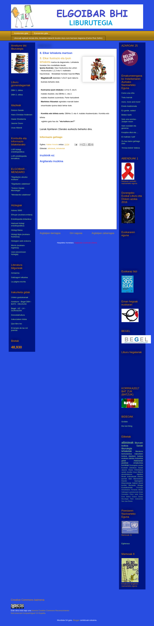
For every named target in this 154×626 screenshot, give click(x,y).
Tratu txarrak (126, 97)
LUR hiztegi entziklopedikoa (17, 150)
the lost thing (126, 426)
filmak (123, 476)
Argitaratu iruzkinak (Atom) (85, 243)
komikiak (125, 465)
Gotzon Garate (17, 110)
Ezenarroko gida (41, 33)
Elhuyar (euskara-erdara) (22, 215)
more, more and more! (130, 102)
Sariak (139, 445)
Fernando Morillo (137, 490)
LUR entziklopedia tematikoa (19, 157)
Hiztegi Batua (17, 230)
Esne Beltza (126, 496)
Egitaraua (125, 543)
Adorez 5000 (16, 210)
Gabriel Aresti (137, 483)
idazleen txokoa (136, 456)
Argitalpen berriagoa (50, 233)
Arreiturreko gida (21, 33)
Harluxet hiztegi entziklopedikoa (17, 224)
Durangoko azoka (136, 465)
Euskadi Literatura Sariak (132, 468)
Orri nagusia (76, 233)
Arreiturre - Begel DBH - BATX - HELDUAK (21, 303)
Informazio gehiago (51, 137)
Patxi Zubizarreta (136, 499)
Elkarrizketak (126, 483)
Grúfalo (124, 422)
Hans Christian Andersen (21, 115)
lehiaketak (60, 148)
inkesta (140, 476)
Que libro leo (16, 324)
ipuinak (124, 479)
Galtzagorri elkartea (19, 277)
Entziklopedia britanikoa (21, 219)
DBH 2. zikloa (17, 95)
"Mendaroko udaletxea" (21, 195)
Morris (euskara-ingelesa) (18, 246)
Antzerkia (139, 458)
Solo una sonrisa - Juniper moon (129, 120)
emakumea (138, 463)
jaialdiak (124, 463)
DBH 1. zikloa (17, 90)
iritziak (141, 492)
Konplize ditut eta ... (129, 132)
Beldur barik (126, 115)
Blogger (76, 620)
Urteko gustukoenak (19, 297)
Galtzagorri (125, 492)
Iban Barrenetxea (136, 479)
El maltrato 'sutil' (128, 137)
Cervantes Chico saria (129, 494)
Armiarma (15, 273)
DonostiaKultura (18, 315)
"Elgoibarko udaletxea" (20, 184)
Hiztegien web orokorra (21, 241)
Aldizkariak (138, 461)
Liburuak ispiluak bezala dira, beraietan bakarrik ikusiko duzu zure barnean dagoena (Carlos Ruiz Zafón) (58, 38)
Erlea (141, 494)
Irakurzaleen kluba (19, 319)
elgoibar (140, 474)
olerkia (131, 458)
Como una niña (127, 93)
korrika (124, 485)
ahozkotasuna (126, 474)
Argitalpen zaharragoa (103, 233)
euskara (124, 458)
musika (129, 472)
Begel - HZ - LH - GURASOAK (18, 309)
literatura (139, 451)
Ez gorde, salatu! (128, 110)
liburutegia (126, 448)
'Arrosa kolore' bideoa (130, 148)
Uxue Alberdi (16, 128)
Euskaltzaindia (127, 487)
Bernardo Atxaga (136, 485)
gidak (123, 461)
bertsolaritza (126, 454)
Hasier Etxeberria (18, 119)
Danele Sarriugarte (132, 481)
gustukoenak (133, 492)
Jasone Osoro (17, 123)
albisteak (51, 148)
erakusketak (131, 476)
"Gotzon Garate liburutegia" (17, 189)
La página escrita (18, 282)
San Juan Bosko (127, 501)
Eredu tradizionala (129, 106)
